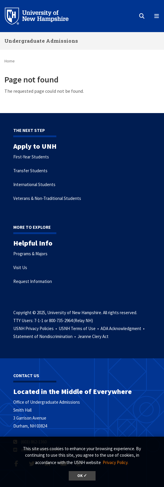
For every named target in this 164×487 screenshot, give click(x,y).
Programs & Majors (30, 253)
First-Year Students (31, 157)
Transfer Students (30, 170)
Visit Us (20, 267)
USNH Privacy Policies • (35, 328)
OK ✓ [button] (82, 475)
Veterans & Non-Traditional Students (47, 198)
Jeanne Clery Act (93, 336)
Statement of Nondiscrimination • (45, 336)
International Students (34, 184)
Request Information (32, 281)
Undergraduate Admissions (41, 40)
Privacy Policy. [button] (115, 462)
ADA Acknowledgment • (123, 328)
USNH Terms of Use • (79, 328)
